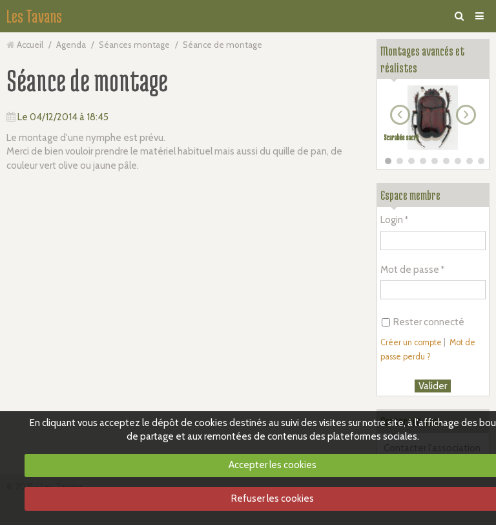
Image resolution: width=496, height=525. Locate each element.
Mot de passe (409, 269)
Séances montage (134, 44)
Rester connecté (423, 322)
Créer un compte (411, 342)
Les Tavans (34, 16)
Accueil (30, 44)
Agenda (71, 44)
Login (391, 220)
